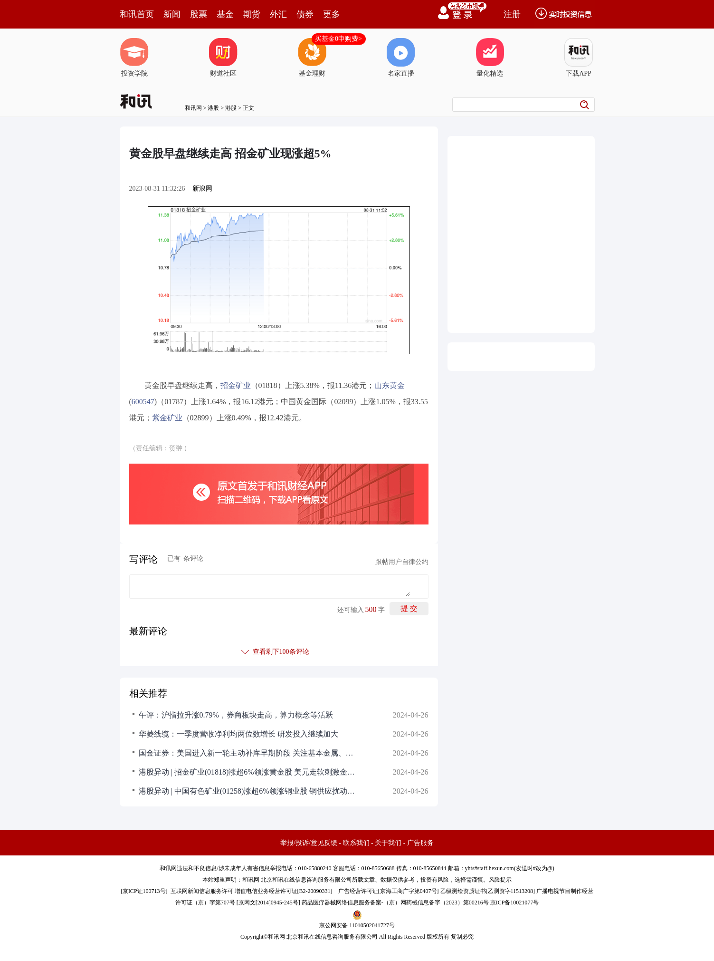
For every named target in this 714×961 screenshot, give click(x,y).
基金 (225, 14)
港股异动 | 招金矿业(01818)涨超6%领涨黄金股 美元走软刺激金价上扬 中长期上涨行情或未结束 (248, 772)
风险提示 (500, 879)
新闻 (172, 14)
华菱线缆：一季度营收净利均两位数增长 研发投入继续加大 (238, 734)
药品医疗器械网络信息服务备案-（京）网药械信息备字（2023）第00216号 (395, 902)
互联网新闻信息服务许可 (202, 891)
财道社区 (223, 57)
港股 (213, 108)
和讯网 (193, 108)
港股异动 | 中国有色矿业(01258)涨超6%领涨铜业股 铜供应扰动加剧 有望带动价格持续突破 (248, 791)
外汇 (278, 14)
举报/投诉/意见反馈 (308, 842)
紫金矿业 (167, 418)
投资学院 (134, 57)
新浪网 (202, 188)
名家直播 (401, 57)
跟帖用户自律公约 (401, 561)
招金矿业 (235, 385)
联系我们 (356, 842)
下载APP (578, 57)
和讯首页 (137, 14)
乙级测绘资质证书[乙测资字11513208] (487, 891)
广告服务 (420, 842)
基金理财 (312, 57)
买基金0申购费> (338, 38)
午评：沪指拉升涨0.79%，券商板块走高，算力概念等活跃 (236, 715)
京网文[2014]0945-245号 (268, 902)
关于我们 (388, 842)
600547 (143, 402)
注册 (512, 14)
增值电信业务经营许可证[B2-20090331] (284, 891)
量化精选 (490, 57)
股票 (198, 14)
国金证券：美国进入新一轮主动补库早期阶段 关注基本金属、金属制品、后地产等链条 (248, 753)
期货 (251, 14)
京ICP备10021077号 (514, 902)
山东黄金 (389, 385)
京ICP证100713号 (144, 891)
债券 (305, 14)
